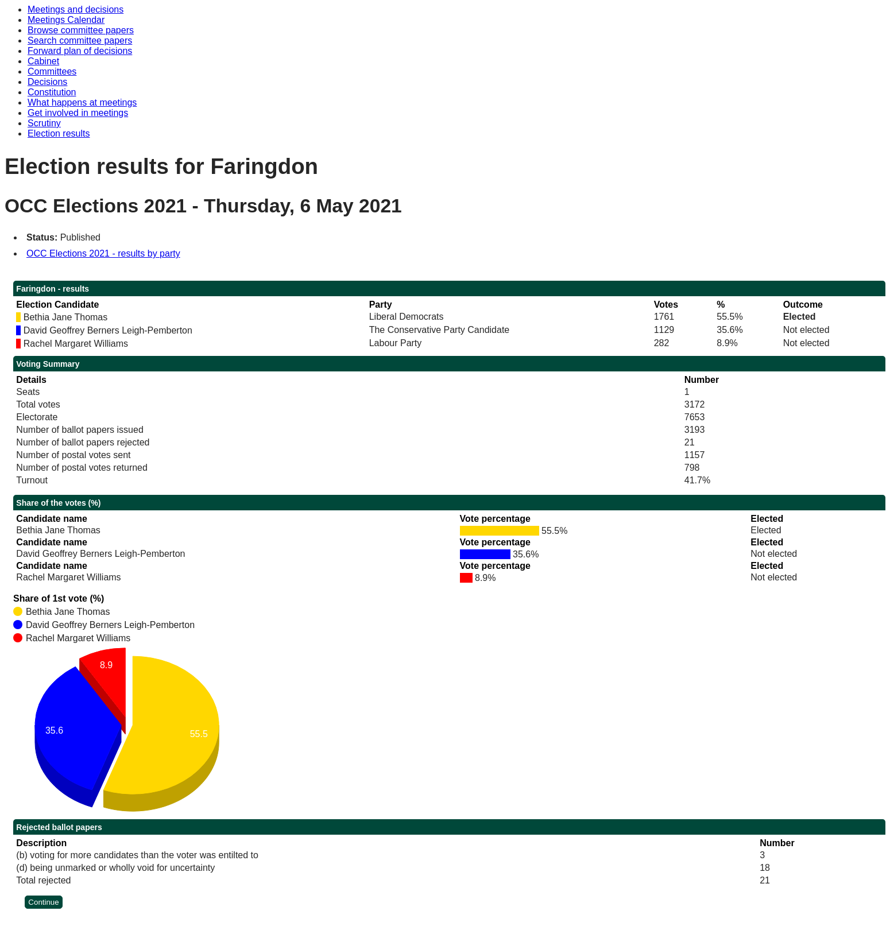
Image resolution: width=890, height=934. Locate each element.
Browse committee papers (81, 30)
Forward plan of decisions (80, 51)
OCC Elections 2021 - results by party (103, 253)
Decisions (47, 82)
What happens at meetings (82, 102)
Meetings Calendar (66, 20)
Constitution (52, 92)
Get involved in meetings (78, 113)
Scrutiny (44, 123)
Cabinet (43, 61)
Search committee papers (80, 40)
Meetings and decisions (75, 9)
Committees (52, 71)
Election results (59, 133)
